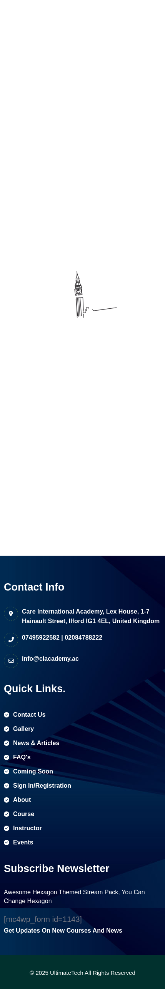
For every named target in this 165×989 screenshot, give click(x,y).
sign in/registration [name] (37, 785)
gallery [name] (19, 729)
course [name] (19, 814)
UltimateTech (66, 972)
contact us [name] (24, 714)
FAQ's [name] (17, 757)
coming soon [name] (28, 771)
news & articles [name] (31, 743)
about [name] (17, 799)
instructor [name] (23, 828)
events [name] (18, 842)
